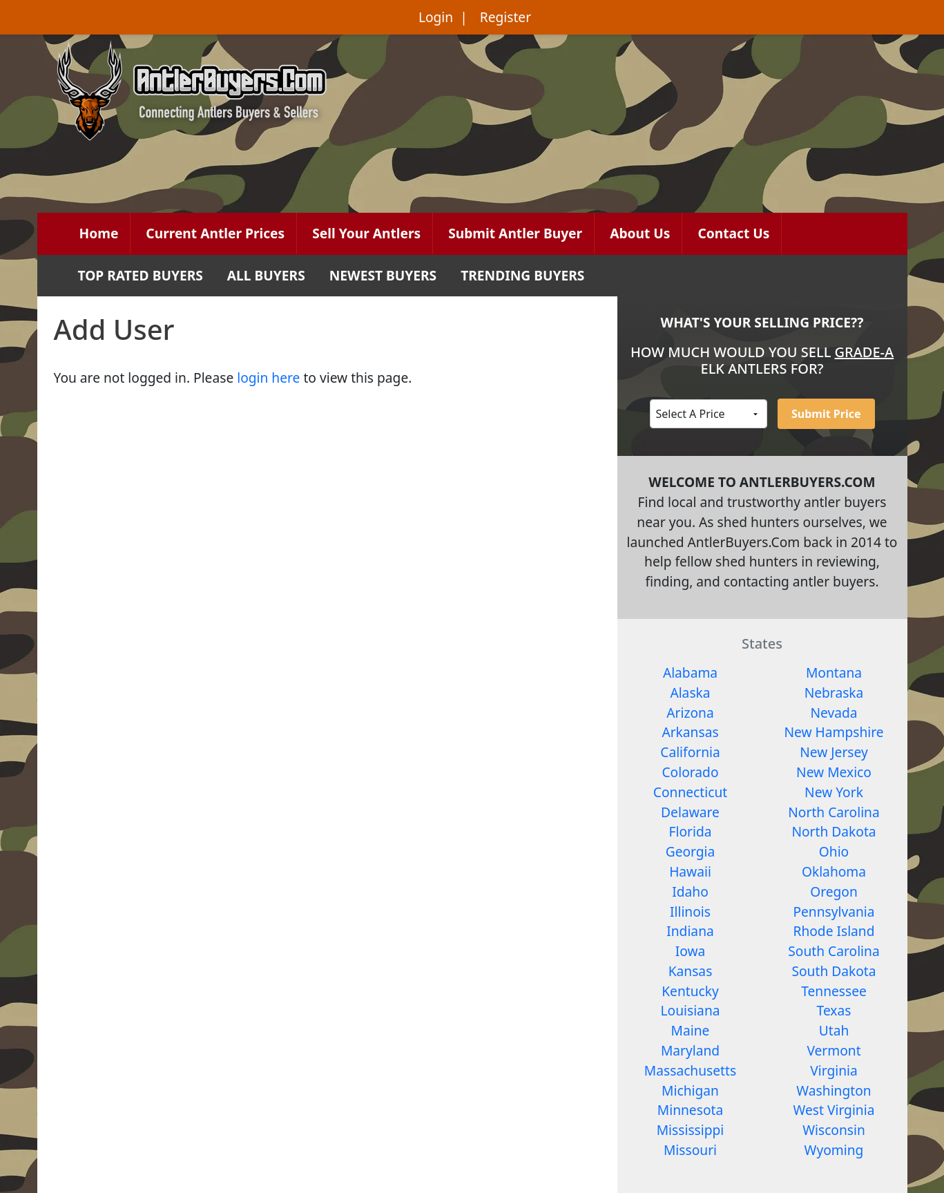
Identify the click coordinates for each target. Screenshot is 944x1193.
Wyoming (834, 1149)
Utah (834, 1030)
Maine (690, 1030)
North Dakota (833, 831)
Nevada (833, 712)
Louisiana (690, 1010)
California (690, 752)
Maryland (690, 1050)
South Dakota (833, 971)
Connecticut (690, 792)
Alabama (690, 672)
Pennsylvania (833, 911)
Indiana (690, 931)
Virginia (834, 1070)
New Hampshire (833, 732)
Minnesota (690, 1109)
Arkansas (690, 732)
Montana (834, 672)
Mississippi (690, 1129)
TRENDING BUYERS (522, 275)
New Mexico (833, 772)
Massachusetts (690, 1070)
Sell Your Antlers (366, 233)
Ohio (834, 851)
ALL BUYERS (266, 275)
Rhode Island (833, 931)
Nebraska (834, 692)
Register (505, 17)
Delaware (690, 812)
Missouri (690, 1149)
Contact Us (733, 233)
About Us (640, 233)
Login (435, 17)
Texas (834, 1010)
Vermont (833, 1050)
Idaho (690, 891)
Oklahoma (834, 871)
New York (834, 792)
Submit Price (826, 413)
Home (99, 233)
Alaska (690, 692)
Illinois (690, 911)
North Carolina (833, 812)
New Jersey (834, 752)
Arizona (689, 712)
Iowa (690, 951)
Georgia (690, 851)
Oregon (834, 891)
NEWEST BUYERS (382, 275)
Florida (690, 831)
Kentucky (690, 991)
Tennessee (834, 991)
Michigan (690, 1090)
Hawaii (690, 871)
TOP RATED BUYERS (140, 275)
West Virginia (834, 1109)
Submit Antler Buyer (515, 233)
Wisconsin (833, 1129)
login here (268, 377)
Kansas (690, 971)
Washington (833, 1090)
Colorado (690, 772)
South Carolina (833, 951)
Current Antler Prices (215, 233)
